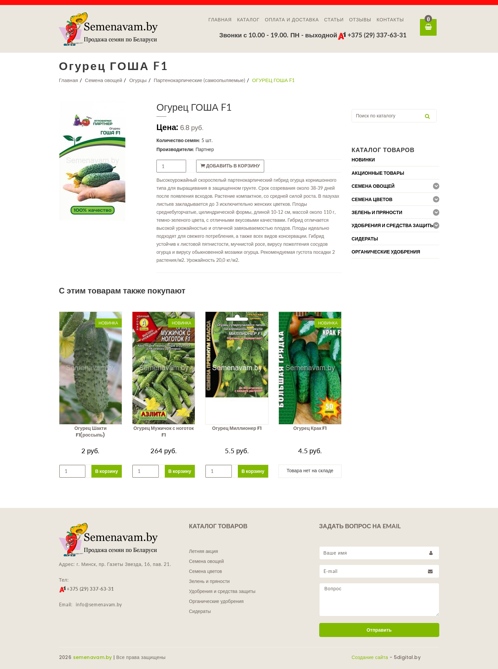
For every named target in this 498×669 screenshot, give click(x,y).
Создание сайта (370, 657)
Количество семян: (178, 140)
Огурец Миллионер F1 (237, 428)
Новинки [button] (363, 159)
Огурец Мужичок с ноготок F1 (163, 431)
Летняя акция (203, 551)
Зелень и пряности (209, 581)
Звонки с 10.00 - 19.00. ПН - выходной (278, 35)
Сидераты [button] (365, 238)
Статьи (334, 19)
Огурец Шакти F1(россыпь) (90, 431)
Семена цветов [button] (372, 199)
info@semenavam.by (99, 604)
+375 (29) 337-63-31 (372, 35)
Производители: (175, 149)
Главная (220, 19)
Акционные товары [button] (378, 173)
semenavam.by (92, 657)
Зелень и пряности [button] (377, 212)
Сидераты (200, 611)
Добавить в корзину (230, 165)
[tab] (395, 159)
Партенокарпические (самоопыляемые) (199, 80)
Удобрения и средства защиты (222, 591)
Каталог (248, 19)
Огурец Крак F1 (310, 428)
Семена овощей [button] (373, 186)
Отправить (379, 630)
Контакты (390, 19)
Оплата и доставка (292, 19)
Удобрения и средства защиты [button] (393, 225)
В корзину (106, 471)
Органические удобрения (216, 601)
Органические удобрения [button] (386, 251)
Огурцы (137, 80)
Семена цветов (205, 571)
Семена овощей (103, 80)
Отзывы (360, 19)
